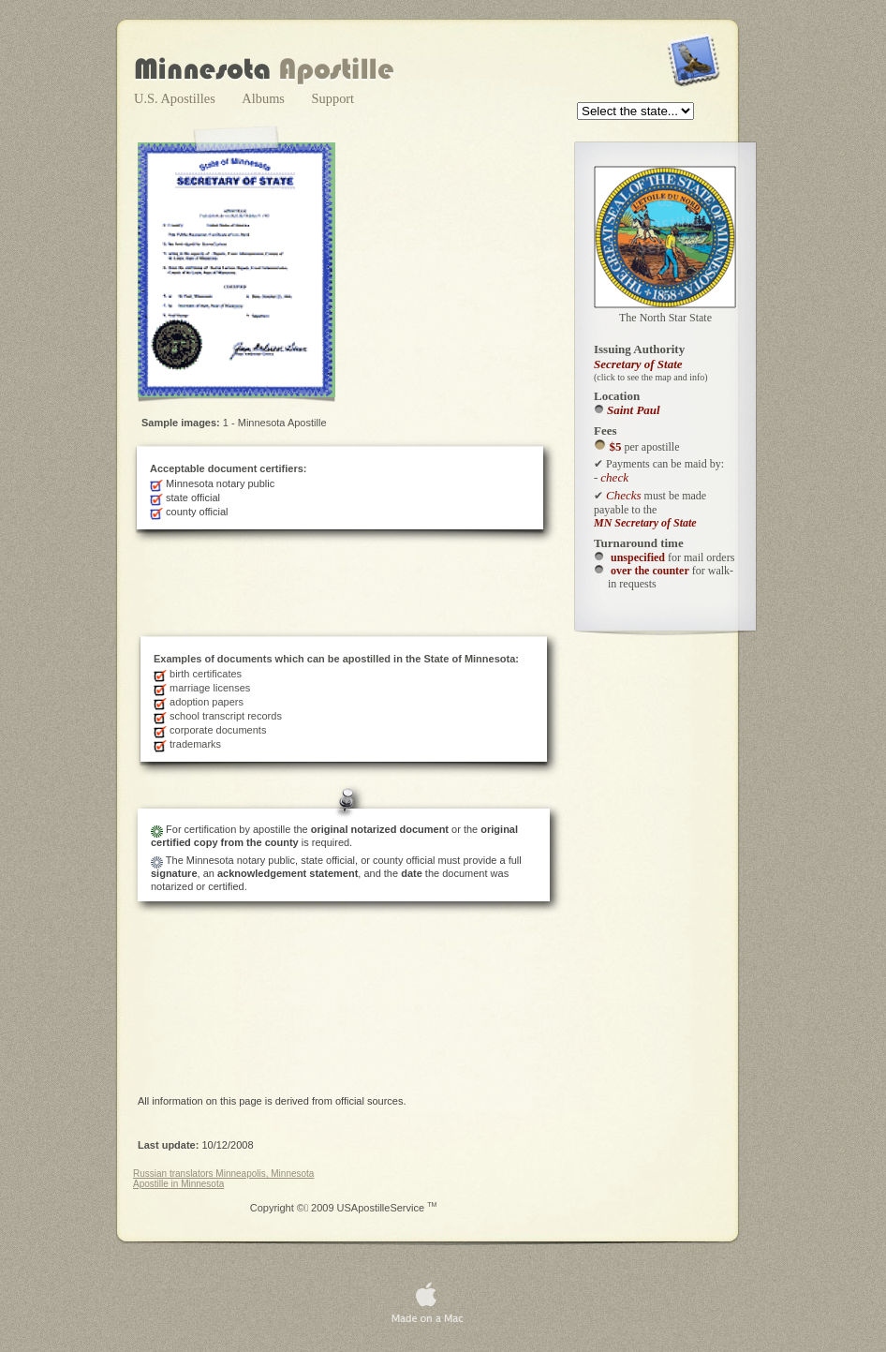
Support (333, 98)
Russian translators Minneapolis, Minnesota (223, 1173)
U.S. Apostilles (176, 98)
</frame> (637, 112)
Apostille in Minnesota (178, 1184)
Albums (265, 98)
